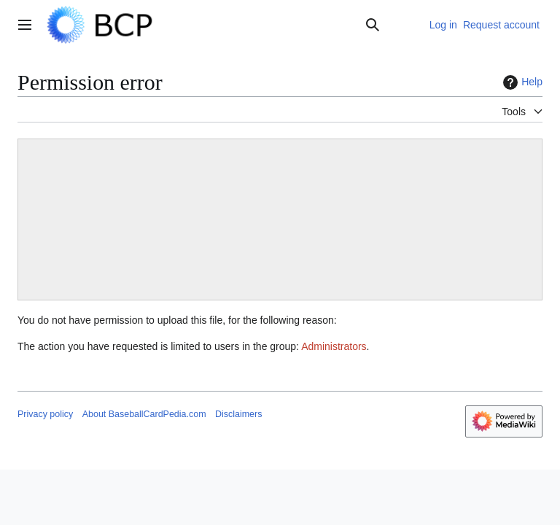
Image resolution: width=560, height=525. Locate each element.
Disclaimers (238, 414)
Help (520, 82)
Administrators (333, 346)
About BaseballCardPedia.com (144, 414)
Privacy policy (45, 414)
